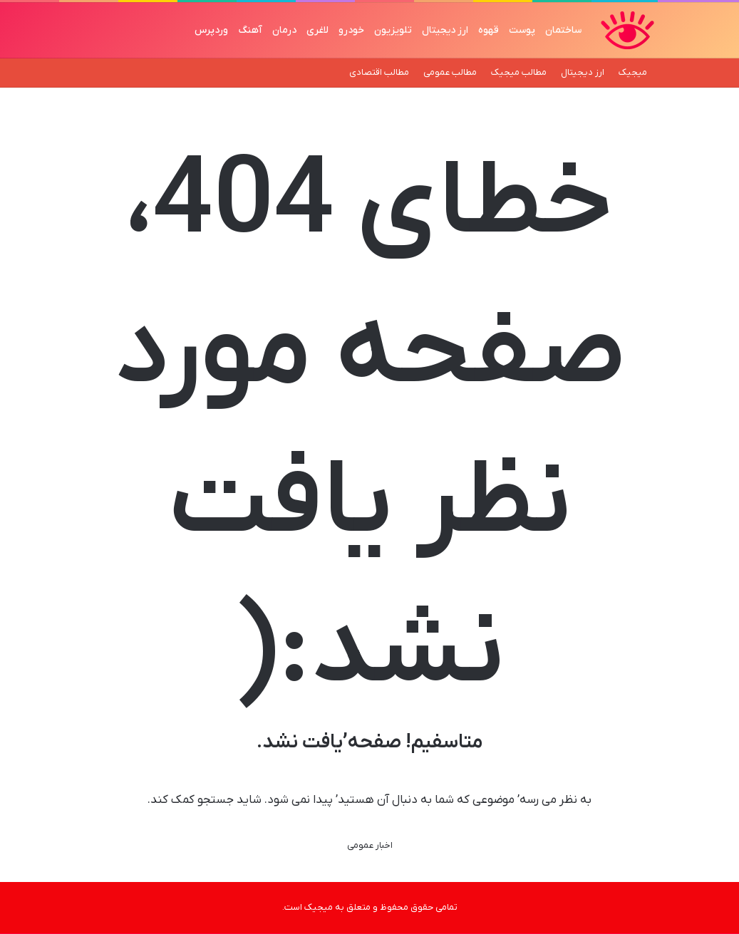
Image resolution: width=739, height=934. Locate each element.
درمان (284, 30)
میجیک (633, 72)
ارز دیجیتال (445, 30)
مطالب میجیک (519, 72)
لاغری (317, 30)
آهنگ (250, 30)
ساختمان (563, 30)
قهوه (488, 30)
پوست (522, 30)
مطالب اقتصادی (379, 72)
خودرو (351, 30)
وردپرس (211, 30)
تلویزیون (393, 30)
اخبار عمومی (370, 845)
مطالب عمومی (450, 72)
